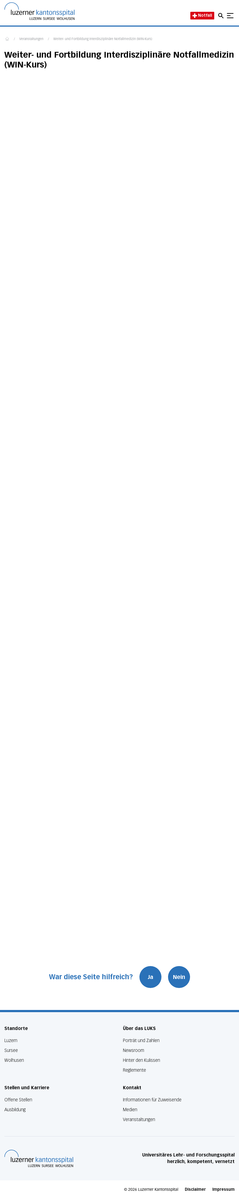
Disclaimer (195, 1189)
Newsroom (133, 1050)
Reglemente (134, 1070)
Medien (130, 1109)
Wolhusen (14, 1060)
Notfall (202, 15)
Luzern (10, 1040)
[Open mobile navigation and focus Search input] (222, 15)
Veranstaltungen (31, 39)
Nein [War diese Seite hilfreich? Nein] (179, 977)
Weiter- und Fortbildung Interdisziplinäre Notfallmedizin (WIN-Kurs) (102, 39)
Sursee (11, 1050)
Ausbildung (15, 1109)
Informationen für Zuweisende (152, 1099)
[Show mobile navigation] (230, 15)
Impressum (223, 1189)
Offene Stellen (18, 1099)
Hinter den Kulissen (141, 1060)
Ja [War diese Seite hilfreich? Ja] (150, 977)
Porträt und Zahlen (141, 1040)
